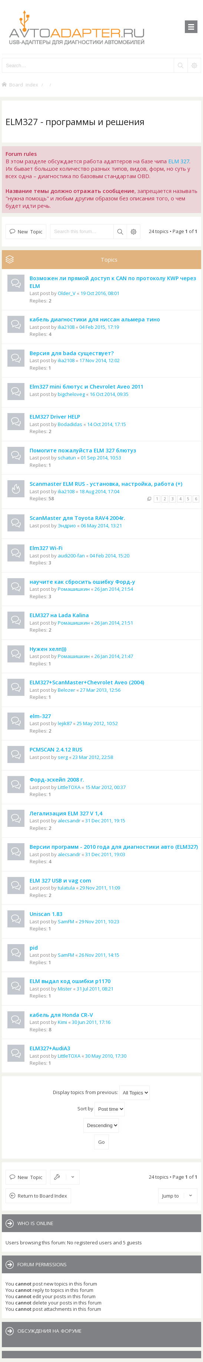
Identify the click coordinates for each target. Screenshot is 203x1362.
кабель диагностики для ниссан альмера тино (95, 319)
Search (120, 232)
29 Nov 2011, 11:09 (100, 887)
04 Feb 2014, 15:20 (109, 555)
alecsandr (69, 820)
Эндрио (67, 525)
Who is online (35, 1223)
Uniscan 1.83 (46, 913)
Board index (23, 84)
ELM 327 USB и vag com (60, 880)
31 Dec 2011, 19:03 (105, 854)
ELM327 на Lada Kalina (59, 615)
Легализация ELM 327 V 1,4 (66, 813)
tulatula (66, 887)
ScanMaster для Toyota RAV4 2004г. (77, 517)
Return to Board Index (42, 1195)
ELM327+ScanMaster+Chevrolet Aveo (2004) (87, 682)
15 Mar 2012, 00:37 (105, 787)
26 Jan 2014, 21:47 (113, 656)
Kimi (62, 1022)
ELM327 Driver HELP (55, 416)
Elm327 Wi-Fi (46, 547)
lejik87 (65, 723)
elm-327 (40, 716)
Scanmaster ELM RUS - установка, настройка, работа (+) (106, 483)
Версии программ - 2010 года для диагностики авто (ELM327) (114, 846)
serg (63, 757)
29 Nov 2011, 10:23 (99, 921)
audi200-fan (71, 555)
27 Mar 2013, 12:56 (100, 690)
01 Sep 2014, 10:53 (101, 457)
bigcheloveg (71, 394)
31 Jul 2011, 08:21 (95, 988)
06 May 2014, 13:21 (101, 525)
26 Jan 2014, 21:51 (113, 622)
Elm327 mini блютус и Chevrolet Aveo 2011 (86, 386)
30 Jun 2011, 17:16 (91, 1022)
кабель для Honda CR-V (61, 1014)
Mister (65, 988)
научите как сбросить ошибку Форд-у (82, 581)
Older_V (67, 293)
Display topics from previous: (101, 1093)
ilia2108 (66, 327)
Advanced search (133, 232)
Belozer (66, 690)
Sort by (101, 1109)
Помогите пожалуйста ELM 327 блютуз (83, 450)
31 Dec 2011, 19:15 (105, 820)
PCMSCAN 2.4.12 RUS (56, 749)
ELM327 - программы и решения (75, 121)
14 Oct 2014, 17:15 (106, 424)
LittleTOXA (69, 787)
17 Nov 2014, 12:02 (99, 360)
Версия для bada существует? (72, 353)
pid (34, 947)
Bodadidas (70, 424)
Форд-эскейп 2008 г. (57, 779)
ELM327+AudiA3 (50, 1048)
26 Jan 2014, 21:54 (113, 589)
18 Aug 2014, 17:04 (99, 491)
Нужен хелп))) (48, 648)
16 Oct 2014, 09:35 (109, 394)
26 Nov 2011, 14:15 (99, 955)
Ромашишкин (74, 589)
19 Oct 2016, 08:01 (99, 293)
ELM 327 (178, 161)
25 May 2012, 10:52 (97, 723)
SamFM (66, 921)
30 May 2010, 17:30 (105, 1055)
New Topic (30, 231)
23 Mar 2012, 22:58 (93, 757)
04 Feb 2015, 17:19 (99, 327)
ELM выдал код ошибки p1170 (70, 981)
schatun (67, 457)
